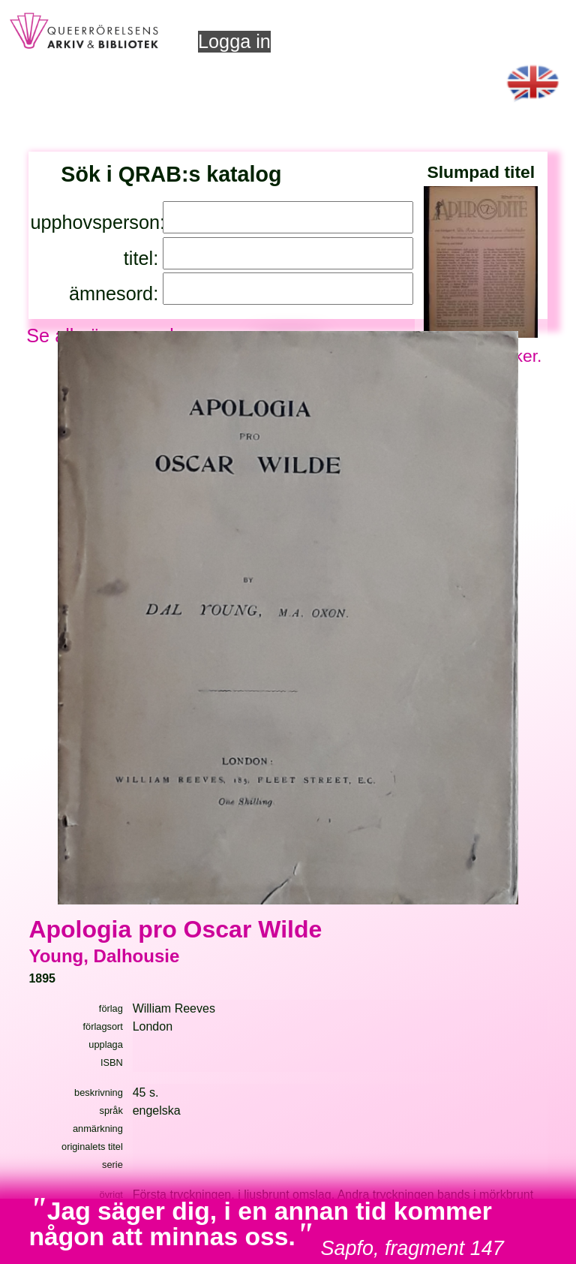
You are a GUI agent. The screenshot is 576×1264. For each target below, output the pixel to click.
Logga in (234, 41)
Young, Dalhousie (103, 956)
